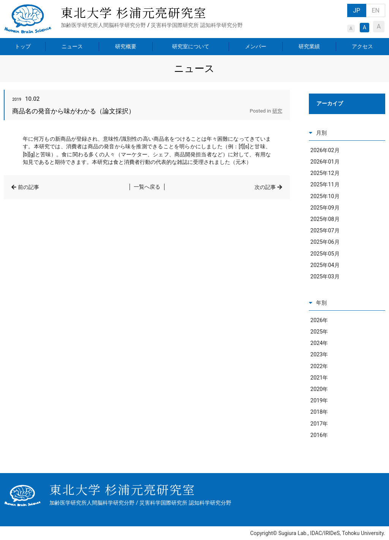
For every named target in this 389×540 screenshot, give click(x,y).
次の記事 (265, 187)
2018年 (319, 412)
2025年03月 (325, 276)
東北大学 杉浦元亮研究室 (134, 12)
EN (376, 10)
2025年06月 (325, 242)
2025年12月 (325, 173)
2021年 (319, 378)
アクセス (362, 46)
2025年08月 (325, 219)
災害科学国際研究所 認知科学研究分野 (197, 25)
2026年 (319, 320)
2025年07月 (325, 230)
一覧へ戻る (147, 187)
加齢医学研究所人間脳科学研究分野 (103, 25)
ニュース (72, 46)
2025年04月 (325, 265)
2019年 (319, 400)
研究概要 (125, 46)
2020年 (319, 389)
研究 (277, 111)
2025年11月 (325, 184)
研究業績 (309, 46)
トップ (23, 46)
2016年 (319, 435)
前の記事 (28, 187)
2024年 (319, 343)
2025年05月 (325, 254)
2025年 (319, 332)
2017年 (319, 424)
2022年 (319, 366)
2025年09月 (325, 208)
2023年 (319, 354)
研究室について (190, 46)
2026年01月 (325, 162)
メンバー (255, 46)
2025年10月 (325, 196)
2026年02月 (325, 150)
